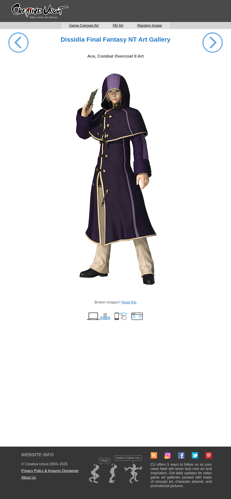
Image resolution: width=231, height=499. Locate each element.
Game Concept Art (84, 25)
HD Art (118, 25)
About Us (28, 477)
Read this (129, 302)
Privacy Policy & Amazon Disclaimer (50, 471)
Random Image (149, 25)
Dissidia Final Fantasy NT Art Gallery (115, 39)
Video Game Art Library (43, 17)
